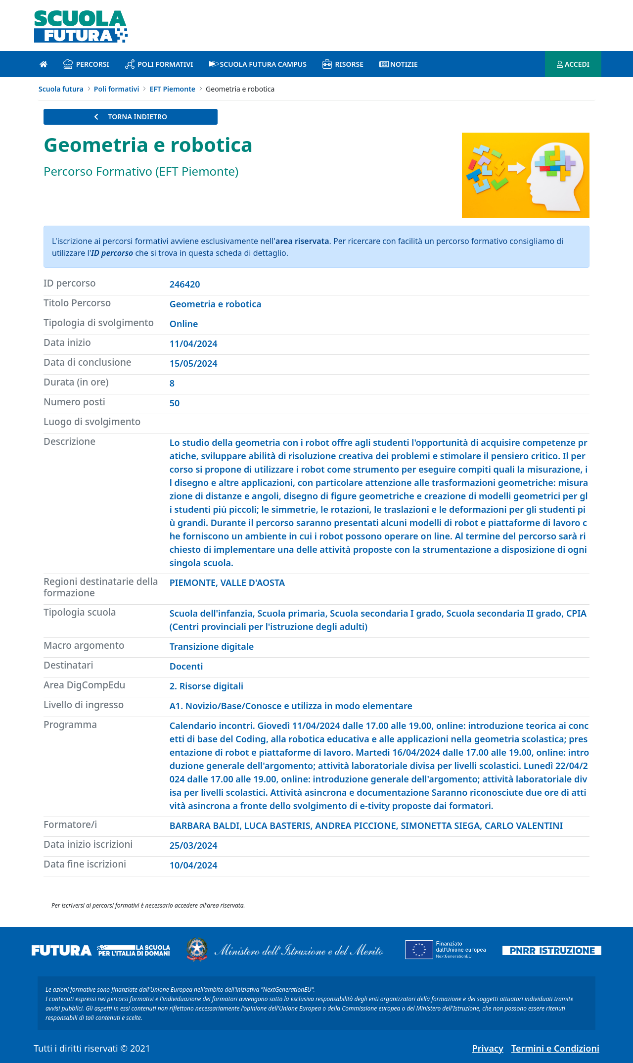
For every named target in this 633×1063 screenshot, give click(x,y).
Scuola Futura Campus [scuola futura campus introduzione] (258, 64)
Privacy (487, 1048)
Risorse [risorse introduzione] (342, 64)
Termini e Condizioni (555, 1048)
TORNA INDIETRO (130, 116)
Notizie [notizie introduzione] (398, 64)
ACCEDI (573, 64)
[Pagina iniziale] (43, 64)
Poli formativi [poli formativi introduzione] (159, 64)
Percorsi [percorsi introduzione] (86, 64)
